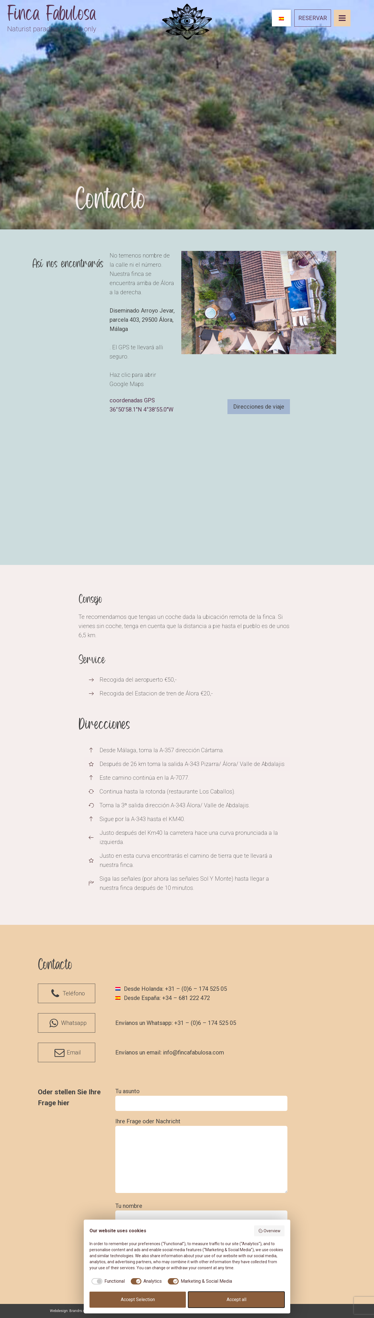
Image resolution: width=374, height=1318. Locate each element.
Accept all (236, 1299)
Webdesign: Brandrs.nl (68, 1311)
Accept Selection (138, 1299)
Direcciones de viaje (258, 406)
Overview (269, 1230)
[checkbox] (107, 1281)
